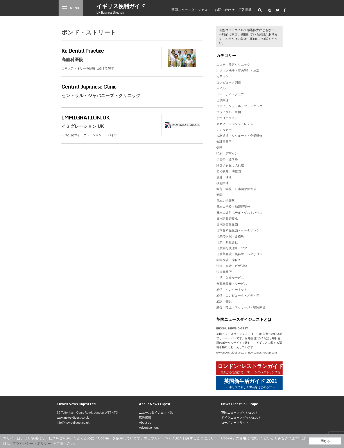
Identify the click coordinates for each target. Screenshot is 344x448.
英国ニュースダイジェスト (191, 9)
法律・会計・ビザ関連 (231, 266)
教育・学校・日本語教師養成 (236, 189)
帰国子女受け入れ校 (230, 165)
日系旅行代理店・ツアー (233, 248)
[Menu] (71, 8)
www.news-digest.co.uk (231, 352)
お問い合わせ (225, 9)
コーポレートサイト (235, 422)
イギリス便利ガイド (120, 8)
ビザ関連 (222, 100)
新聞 (219, 195)
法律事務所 (224, 272)
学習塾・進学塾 (227, 159)
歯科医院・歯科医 (228, 260)
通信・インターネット (231, 289)
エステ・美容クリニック (233, 64)
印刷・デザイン (227, 153)
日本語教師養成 (227, 218)
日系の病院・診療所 (230, 236)
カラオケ (222, 76)
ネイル (221, 88)
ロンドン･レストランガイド (250, 369)
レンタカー (224, 130)
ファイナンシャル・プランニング (239, 106)
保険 (219, 147)
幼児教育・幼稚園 (228, 171)
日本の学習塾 (225, 201)
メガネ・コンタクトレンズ (234, 124)
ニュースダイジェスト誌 (156, 412)
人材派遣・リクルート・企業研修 (239, 135)
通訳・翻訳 (224, 301)
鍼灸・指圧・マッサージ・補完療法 (240, 307)
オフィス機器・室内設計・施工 (237, 70)
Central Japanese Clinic (88, 86)
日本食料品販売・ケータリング (237, 230)
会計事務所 (224, 141)
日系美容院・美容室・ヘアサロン (239, 254)
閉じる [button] (325, 441)
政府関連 (222, 183)
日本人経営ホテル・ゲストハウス (239, 212)
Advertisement (148, 427)
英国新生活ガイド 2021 (250, 384)
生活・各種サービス (230, 277)
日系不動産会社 (227, 242)
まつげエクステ (227, 118)
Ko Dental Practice (82, 50)
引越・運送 (224, 177)
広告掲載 (245, 9)
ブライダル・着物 (228, 112)
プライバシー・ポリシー (31, 443)
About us (145, 422)
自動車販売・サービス (231, 283)
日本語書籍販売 (227, 224)
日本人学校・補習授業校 (233, 206)
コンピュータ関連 (228, 82)
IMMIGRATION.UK (85, 117)
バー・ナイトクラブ (230, 94)
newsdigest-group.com (262, 352)
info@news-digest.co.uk (73, 422)
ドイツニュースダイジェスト (241, 417)
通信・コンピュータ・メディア (237, 295)
